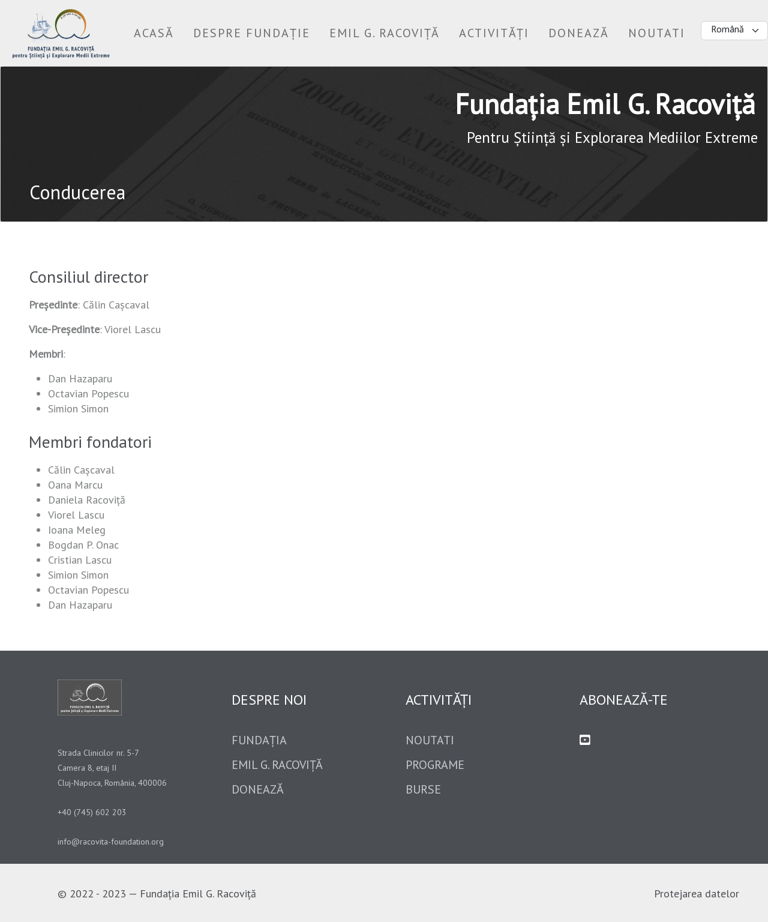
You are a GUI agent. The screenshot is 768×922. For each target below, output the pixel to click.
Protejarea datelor (696, 893)
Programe (435, 765)
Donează (258, 789)
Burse (423, 789)
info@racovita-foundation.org (111, 841)
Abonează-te (624, 699)
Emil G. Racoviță (277, 765)
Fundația (259, 740)
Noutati (430, 740)
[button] (252, 33)
